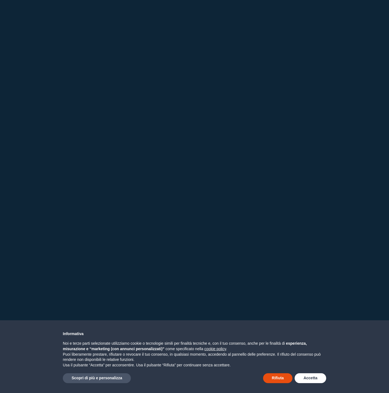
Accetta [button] (310, 378)
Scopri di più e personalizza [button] (97, 378)
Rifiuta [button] (278, 378)
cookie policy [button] (215, 349)
